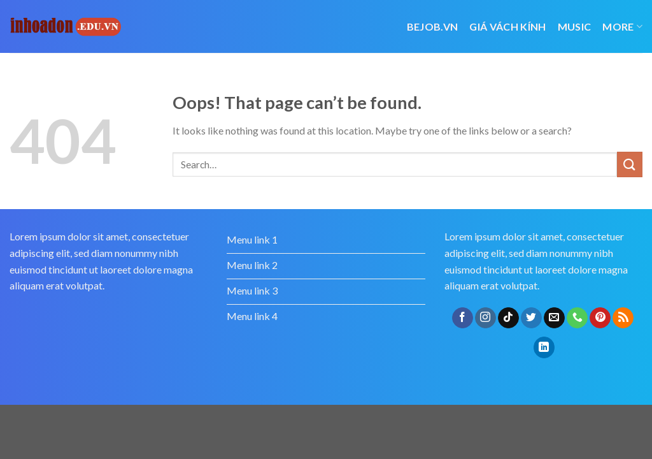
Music (575, 26)
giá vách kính (507, 26)
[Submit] (629, 164)
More (622, 26)
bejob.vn (432, 26)
